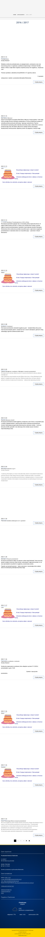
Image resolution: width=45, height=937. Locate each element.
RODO (2, 893)
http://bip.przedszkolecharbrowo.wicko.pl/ (24, 882)
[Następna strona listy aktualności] (26, 841)
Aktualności (20, 14)
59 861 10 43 (8, 877)
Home (14, 14)
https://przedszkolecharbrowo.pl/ (11, 881)
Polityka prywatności (5, 891)
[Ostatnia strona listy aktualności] (29, 841)
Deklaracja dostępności (6, 889)
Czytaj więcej (38, 82)
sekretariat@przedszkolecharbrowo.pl (12, 879)
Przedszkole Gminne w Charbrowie (26, 930)
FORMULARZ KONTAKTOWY (7, 886)
